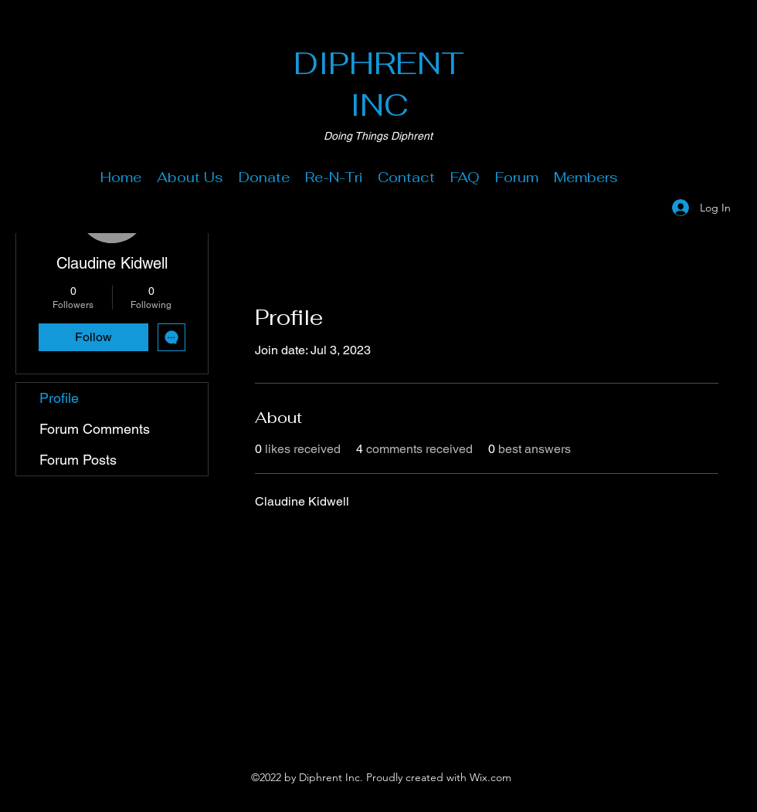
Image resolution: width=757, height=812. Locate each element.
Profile (59, 398)
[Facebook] (355, 727)
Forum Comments (94, 429)
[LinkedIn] (401, 727)
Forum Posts (78, 460)
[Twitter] (378, 727)
